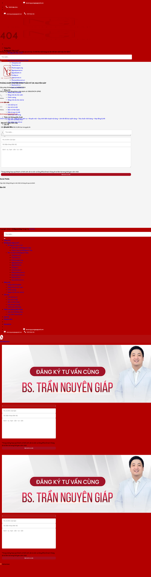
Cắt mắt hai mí (12, 105)
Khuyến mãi (32, 119)
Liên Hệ (6, 124)
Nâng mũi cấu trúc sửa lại (16, 100)
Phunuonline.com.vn (18, 80)
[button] (75, 575)
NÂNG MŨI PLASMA (14, 289)
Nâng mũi (7, 90)
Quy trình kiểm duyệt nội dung (48, 119)
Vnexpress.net (16, 63)
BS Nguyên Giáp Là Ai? (11, 247)
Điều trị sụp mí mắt (14, 112)
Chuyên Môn (8, 323)
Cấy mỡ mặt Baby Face (15, 316)
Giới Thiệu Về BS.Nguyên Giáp (21, 252)
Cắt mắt (6, 298)
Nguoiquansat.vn (17, 70)
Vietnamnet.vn (16, 78)
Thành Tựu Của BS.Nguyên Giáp (22, 254)
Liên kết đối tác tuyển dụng (68, 119)
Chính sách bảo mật (6, 119)
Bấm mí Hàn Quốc (14, 110)
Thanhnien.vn (16, 65)
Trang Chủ (7, 244)
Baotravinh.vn (16, 85)
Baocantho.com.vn (18, 284)
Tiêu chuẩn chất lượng (85, 119)
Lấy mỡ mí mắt (13, 107)
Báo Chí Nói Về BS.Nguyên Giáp (18, 60)
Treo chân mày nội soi (15, 318)
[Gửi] (4, 136)
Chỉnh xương (12, 97)
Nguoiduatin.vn (16, 73)
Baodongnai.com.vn (18, 279)
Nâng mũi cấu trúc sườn (15, 95)
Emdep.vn (15, 75)
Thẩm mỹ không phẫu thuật (13, 117)
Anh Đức (32, 233)
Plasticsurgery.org (17, 68)
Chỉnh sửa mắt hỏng (14, 311)
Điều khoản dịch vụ (21, 119)
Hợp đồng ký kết (99, 119)
